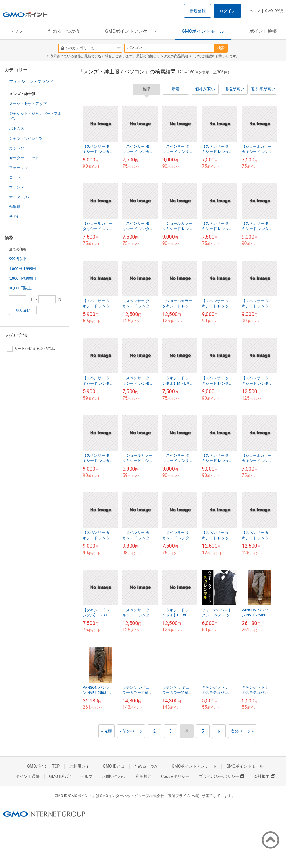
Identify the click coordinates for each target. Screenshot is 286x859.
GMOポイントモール (203, 31)
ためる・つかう (64, 31)
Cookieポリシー (175, 776)
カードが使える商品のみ (31, 349)
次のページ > (242, 731)
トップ (16, 31)
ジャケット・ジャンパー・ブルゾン (35, 116)
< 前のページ (131, 731)
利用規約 (144, 776)
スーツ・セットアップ (28, 103)
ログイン (227, 11)
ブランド (16, 187)
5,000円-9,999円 (22, 278)
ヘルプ (255, 11)
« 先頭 (106, 731)
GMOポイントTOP (43, 766)
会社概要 (264, 776)
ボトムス (16, 128)
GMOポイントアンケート (131, 31)
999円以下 (18, 259)
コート (14, 177)
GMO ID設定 (274, 11)
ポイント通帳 (263, 31)
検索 (221, 48)
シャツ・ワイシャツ (26, 138)
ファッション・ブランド (31, 81)
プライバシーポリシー (221, 776)
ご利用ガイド (81, 766)
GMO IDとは (114, 766)
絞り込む (23, 310)
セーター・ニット (24, 158)
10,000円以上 (20, 288)
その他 (14, 216)
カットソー (18, 148)
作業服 (14, 207)
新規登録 (198, 11)
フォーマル (18, 167)
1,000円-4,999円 (22, 268)
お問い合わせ (114, 776)
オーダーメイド (22, 197)
